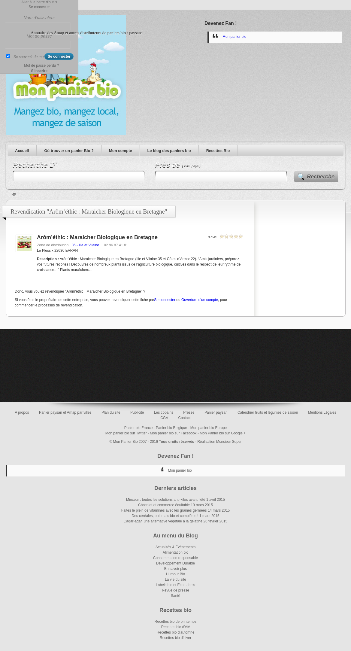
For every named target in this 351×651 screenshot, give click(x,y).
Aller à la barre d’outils (39, 2)
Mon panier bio (234, 37)
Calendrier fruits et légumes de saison (268, 412)
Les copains (163, 412)
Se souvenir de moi (29, 57)
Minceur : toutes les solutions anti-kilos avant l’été (165, 499)
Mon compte (120, 150)
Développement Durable (175, 563)
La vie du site (175, 579)
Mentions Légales (322, 412)
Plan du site (110, 412)
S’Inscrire (39, 71)
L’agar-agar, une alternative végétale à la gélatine (163, 521)
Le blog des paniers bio (169, 150)
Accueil (22, 150)
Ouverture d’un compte (199, 300)
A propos (22, 412)
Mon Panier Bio (125, 442)
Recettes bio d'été (175, 627)
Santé (175, 596)
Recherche (320, 177)
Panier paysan (216, 412)
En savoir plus (175, 569)
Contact (184, 418)
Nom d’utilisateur (39, 17)
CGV (164, 418)
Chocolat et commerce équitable (164, 505)
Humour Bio (175, 574)
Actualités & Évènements (175, 547)
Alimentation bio (175, 552)
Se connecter (164, 300)
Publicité (137, 412)
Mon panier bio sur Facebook (173, 433)
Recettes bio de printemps (175, 621)
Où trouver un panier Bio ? (69, 150)
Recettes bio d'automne (176, 632)
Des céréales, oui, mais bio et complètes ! (165, 516)
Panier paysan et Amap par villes (65, 412)
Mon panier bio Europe (208, 428)
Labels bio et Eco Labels (175, 585)
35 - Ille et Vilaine (85, 245)
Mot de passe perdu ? (41, 65)
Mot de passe (39, 36)
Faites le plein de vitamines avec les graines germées (164, 510)
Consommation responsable (175, 558)
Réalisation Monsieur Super (219, 442)
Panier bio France (138, 428)
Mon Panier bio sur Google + (223, 433)
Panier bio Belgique (171, 428)
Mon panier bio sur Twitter (126, 433)
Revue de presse (175, 590)
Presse (188, 412)
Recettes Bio (218, 150)
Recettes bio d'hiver (175, 638)
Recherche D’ (34, 165)
